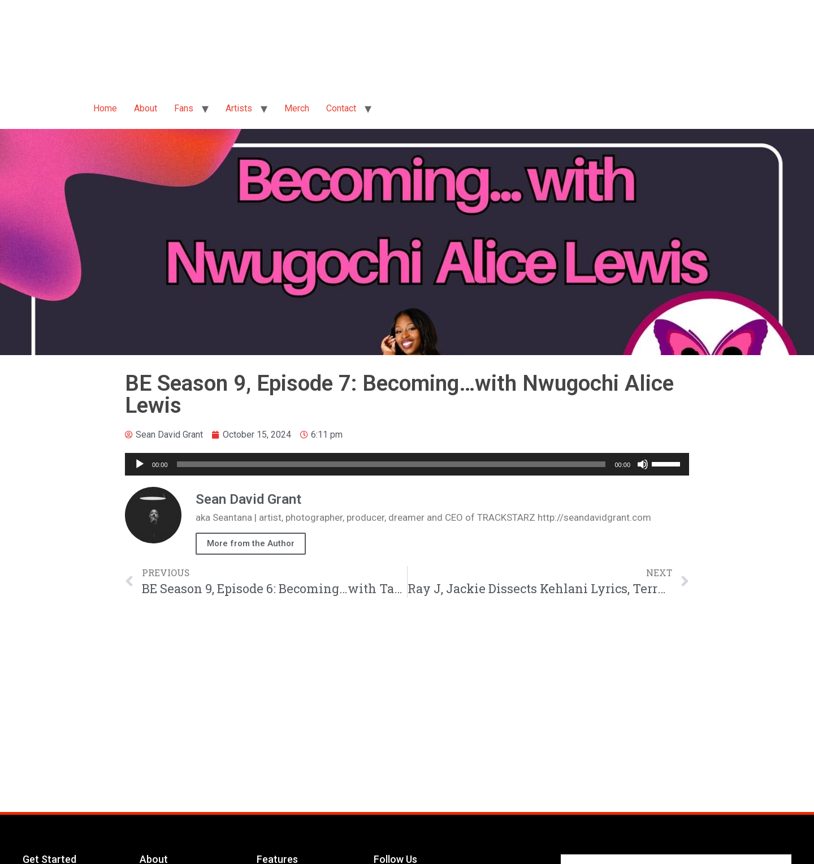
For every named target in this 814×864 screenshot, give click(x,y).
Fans (183, 108)
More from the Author (251, 543)
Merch (296, 108)
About (145, 108)
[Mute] (642, 464)
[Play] (139, 464)
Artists (239, 108)
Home (105, 108)
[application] (407, 464)
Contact (341, 108)
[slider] (391, 464)
